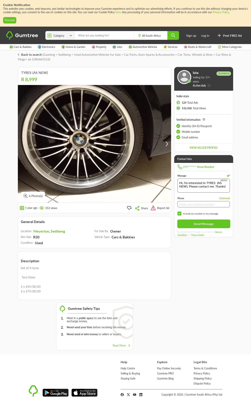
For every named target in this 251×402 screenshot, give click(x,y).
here (118, 12)
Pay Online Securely (169, 368)
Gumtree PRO (165, 373)
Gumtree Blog (165, 378)
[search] (173, 35)
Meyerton (41, 231)
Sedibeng (58, 231)
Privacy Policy (221, 12)
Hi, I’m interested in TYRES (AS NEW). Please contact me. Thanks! (203, 186)
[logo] (22, 38)
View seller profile (204, 147)
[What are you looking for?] (104, 35)
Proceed (10, 20)
